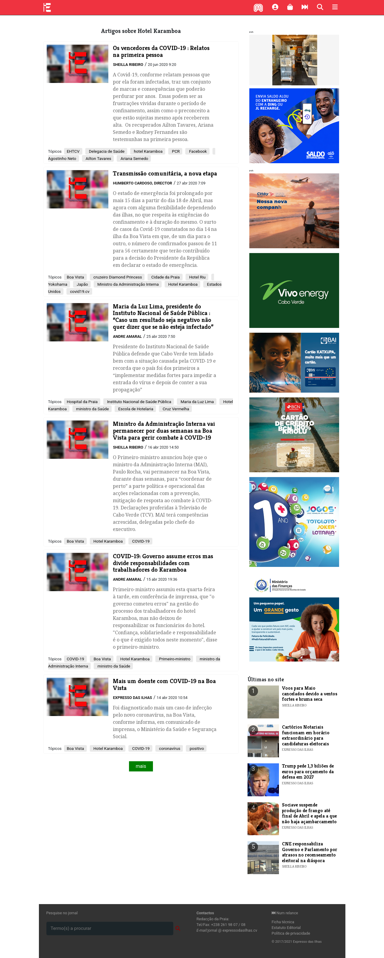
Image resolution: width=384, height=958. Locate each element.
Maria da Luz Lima (197, 401)
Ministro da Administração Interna (127, 284)
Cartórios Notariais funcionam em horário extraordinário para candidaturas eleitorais (306, 735)
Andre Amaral (127, 336)
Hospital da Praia (82, 401)
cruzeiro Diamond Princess (117, 277)
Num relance (285, 913)
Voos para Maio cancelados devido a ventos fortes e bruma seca (309, 693)
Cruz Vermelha (175, 408)
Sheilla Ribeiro (128, 64)
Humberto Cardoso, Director (142, 183)
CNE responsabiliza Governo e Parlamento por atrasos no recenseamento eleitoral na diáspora (309, 852)
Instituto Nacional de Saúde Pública (138, 401)
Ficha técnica (283, 922)
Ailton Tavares (98, 158)
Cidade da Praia (165, 277)
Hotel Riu (197, 277)
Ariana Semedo (133, 158)
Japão (82, 284)
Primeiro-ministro (174, 658)
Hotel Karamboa (182, 284)
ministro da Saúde (92, 408)
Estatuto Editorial (286, 927)
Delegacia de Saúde (106, 151)
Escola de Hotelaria (135, 408)
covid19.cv (79, 291)
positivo (196, 748)
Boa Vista (75, 277)
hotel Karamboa (148, 151)
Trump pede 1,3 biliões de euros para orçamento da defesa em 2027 (308, 771)
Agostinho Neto (62, 158)
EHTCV (73, 151)
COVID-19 (140, 541)
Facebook (197, 151)
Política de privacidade (291, 933)
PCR (175, 151)
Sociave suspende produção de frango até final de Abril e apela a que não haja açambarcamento (309, 813)
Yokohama (57, 284)
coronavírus (169, 748)
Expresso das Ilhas (132, 697)
